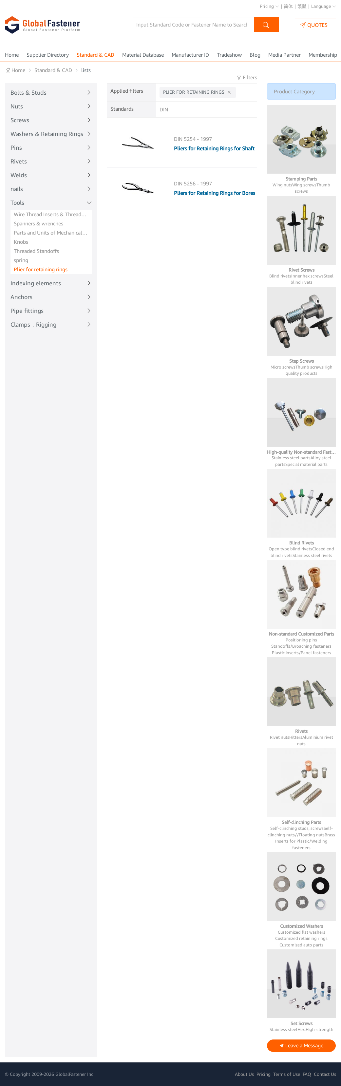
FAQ (307, 1074)
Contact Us (325, 1074)
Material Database (143, 54)
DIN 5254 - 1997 (193, 139)
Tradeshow (229, 54)
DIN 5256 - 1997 (193, 183)
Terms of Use (286, 1074)
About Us (244, 1074)
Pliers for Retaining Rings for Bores (214, 193)
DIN (164, 109)
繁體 (302, 6)
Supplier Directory (48, 54)
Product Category (294, 91)
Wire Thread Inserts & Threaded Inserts (51, 214)
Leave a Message (301, 1046)
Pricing (269, 6)
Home (12, 54)
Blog (255, 54)
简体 (288, 6)
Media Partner (284, 54)
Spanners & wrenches (38, 223)
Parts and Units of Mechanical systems (51, 232)
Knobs (21, 241)
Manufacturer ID (190, 54)
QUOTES (314, 24)
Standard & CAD (95, 54)
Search (266, 25)
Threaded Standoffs (36, 251)
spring (21, 260)
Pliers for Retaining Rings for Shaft (214, 148)
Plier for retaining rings (40, 269)
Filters (246, 77)
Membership (323, 54)
